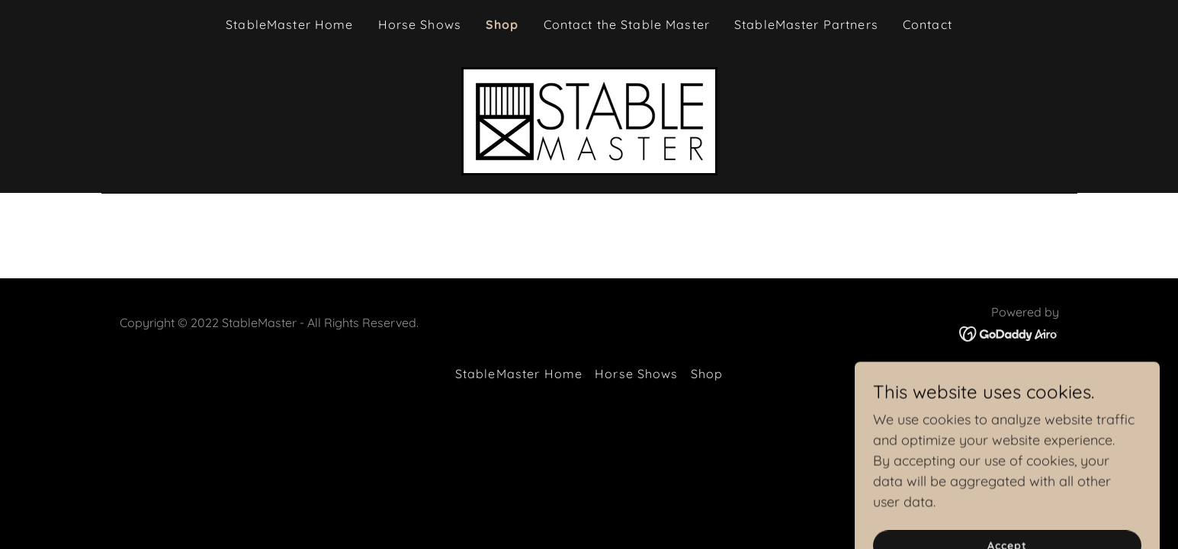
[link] (589, 120)
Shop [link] (502, 24)
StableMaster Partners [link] (806, 24)
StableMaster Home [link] (289, 24)
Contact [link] (927, 24)
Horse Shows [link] (420, 24)
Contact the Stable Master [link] (627, 24)
